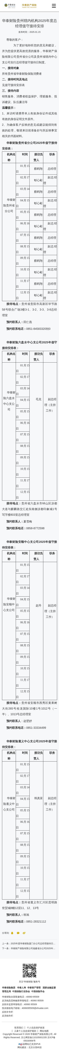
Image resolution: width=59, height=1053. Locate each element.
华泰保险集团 (9, 987)
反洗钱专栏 (7, 1015)
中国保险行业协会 (21, 991)
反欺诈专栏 (7, 1012)
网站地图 (44, 1031)
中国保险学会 (38, 991)
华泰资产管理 (34, 987)
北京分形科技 (35, 1047)
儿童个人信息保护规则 (25, 1031)
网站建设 (21, 1047)
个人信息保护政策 (36, 1027)
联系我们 (18, 1027)
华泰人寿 (21, 987)
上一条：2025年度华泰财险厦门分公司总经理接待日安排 (30, 943)
